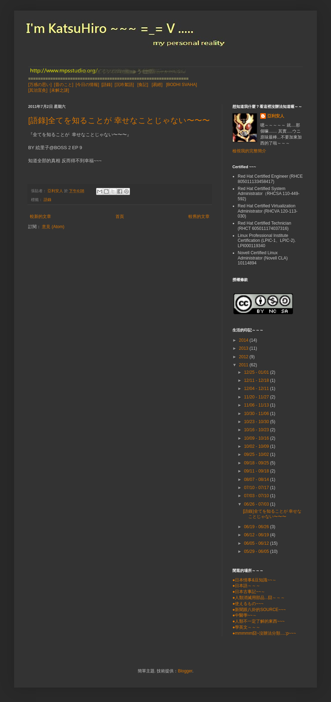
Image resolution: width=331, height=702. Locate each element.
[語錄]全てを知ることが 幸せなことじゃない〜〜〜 (119, 120)
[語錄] (106, 84)
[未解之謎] (59, 90)
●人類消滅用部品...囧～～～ (258, 597)
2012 (244, 356)
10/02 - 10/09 (257, 446)
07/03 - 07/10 (257, 495)
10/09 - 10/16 (257, 438)
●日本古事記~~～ (248, 591)
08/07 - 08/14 (257, 479)
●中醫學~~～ (244, 615)
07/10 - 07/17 (257, 487)
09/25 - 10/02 (257, 454)
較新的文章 (40, 216)
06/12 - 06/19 (257, 534)
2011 (244, 364)
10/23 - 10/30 (257, 421)
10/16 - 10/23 (257, 429)
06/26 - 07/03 (257, 504)
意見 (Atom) (53, 226)
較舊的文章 (199, 216)
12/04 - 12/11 (257, 388)
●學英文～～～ (246, 627)
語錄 (47, 199)
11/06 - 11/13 (257, 405)
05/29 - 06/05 (257, 551)
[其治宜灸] (38, 90)
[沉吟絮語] (124, 84)
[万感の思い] (40, 84)
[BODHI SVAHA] (181, 84)
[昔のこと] (63, 84)
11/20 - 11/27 (257, 397)
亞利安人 (275, 116)
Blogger (185, 671)
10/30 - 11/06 (257, 413)
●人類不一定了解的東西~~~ (258, 621)
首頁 (119, 216)
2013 (244, 348)
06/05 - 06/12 (257, 543)
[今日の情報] (87, 84)
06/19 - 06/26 (257, 526)
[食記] (142, 84)
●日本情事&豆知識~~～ (254, 580)
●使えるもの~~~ (247, 603)
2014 (244, 340)
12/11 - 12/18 (257, 380)
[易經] (157, 84)
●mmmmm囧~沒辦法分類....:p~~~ (264, 633)
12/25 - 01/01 (257, 372)
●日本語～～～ (246, 585)
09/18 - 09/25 (257, 462)
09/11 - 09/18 (257, 471)
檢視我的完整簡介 (249, 150)
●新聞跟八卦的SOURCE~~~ (259, 609)
